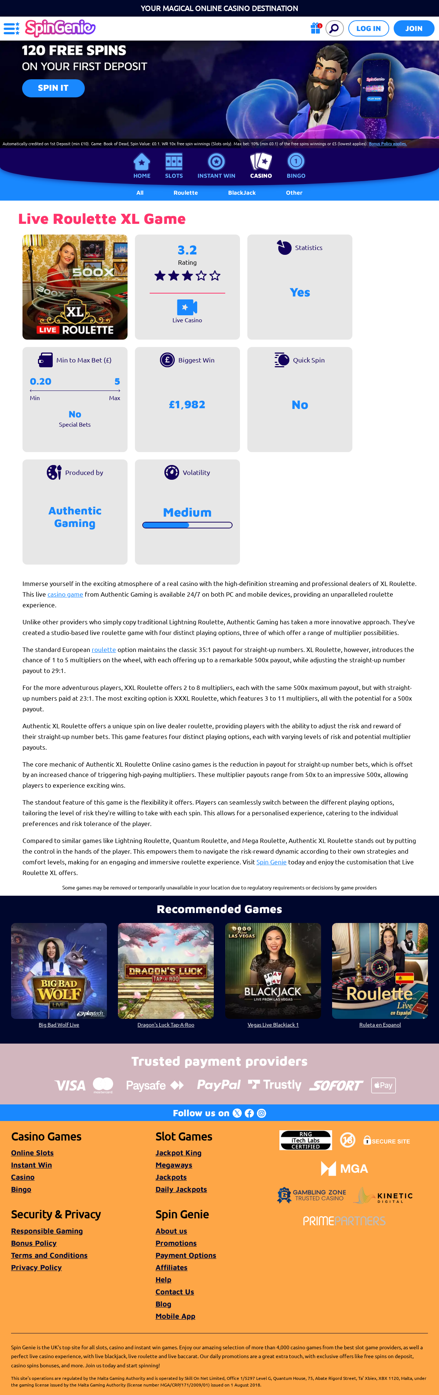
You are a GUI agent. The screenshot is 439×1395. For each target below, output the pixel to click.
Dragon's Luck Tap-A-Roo (165, 1024)
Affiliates (172, 1267)
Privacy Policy (36, 1267)
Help (163, 1279)
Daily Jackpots (181, 1189)
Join (414, 28)
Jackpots (171, 1177)
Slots (174, 175)
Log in (368, 28)
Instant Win (217, 175)
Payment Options (186, 1255)
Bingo (296, 175)
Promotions (176, 1243)
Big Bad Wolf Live (59, 1024)
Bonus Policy (34, 1243)
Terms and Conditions (49, 1255)
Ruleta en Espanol (380, 1024)
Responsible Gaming (47, 1230)
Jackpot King (179, 1152)
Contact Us (175, 1291)
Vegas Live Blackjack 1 (273, 1024)
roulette (104, 649)
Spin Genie (272, 861)
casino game (65, 594)
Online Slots (32, 1152)
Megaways (174, 1164)
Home (141, 175)
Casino (261, 175)
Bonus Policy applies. (388, 143)
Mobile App (175, 1316)
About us (171, 1230)
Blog (163, 1303)
